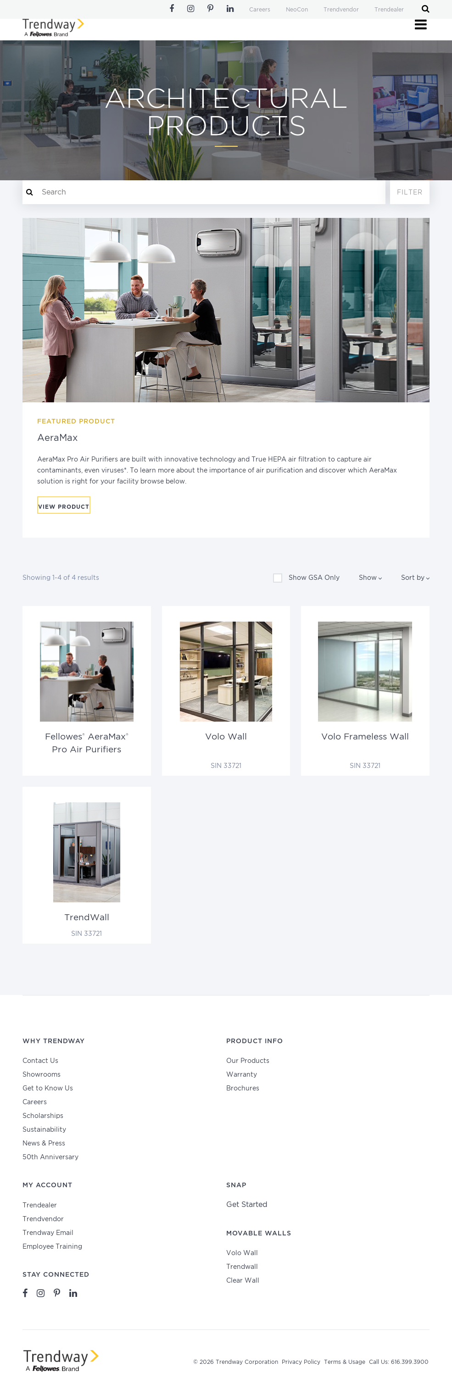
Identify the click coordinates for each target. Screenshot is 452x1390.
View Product (63, 507)
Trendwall (242, 1267)
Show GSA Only (306, 578)
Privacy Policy (301, 1362)
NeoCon (297, 9)
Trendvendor (341, 9)
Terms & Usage (344, 1362)
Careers (259, 9)
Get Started (247, 1204)
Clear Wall (242, 1281)
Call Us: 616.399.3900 (399, 1362)
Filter (410, 192)
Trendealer (389, 9)
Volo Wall (242, 1253)
